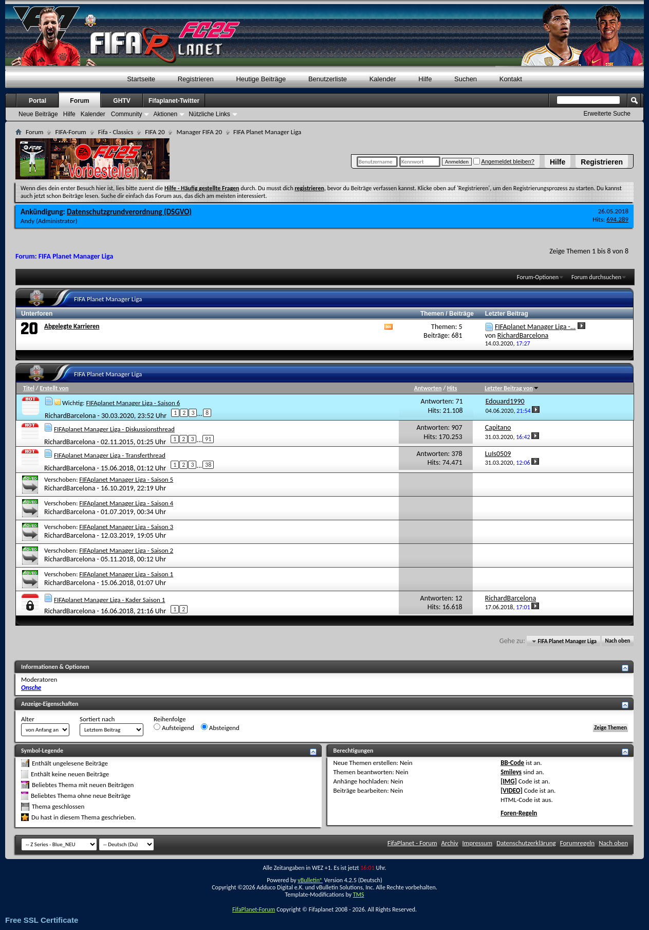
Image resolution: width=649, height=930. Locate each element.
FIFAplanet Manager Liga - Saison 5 (126, 479)
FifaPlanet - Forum (412, 843)
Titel (28, 388)
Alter (27, 719)
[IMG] (508, 781)
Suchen (465, 79)
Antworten (428, 388)
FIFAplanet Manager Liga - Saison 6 (133, 403)
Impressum (477, 843)
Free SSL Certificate (41, 920)
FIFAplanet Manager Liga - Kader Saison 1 (109, 600)
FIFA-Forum (70, 132)
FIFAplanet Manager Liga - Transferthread (109, 455)
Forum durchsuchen (596, 277)
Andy (27, 221)
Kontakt (510, 79)
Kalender (382, 79)
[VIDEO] (511, 790)
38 (208, 464)
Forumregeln (577, 843)
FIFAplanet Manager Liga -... (535, 326)
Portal (37, 100)
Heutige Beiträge (261, 79)
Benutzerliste (327, 79)
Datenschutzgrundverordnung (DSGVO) (129, 211)
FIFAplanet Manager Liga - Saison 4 (126, 503)
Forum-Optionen (538, 277)
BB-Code (512, 763)
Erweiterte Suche (607, 113)
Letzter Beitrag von (512, 388)
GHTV (121, 100)
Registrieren (602, 162)
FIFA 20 (154, 132)
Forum (79, 100)
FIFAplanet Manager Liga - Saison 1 (126, 574)
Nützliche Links (209, 114)
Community (126, 114)
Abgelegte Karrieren (71, 326)
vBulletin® (310, 880)
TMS (358, 894)
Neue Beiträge (38, 114)
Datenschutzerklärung (526, 843)
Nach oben (617, 641)
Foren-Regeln (518, 813)
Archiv (449, 843)
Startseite (141, 79)
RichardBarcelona (70, 415)
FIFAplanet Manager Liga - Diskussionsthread (114, 429)
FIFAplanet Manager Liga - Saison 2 (126, 550)
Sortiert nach (97, 719)
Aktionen (165, 114)
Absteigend (220, 727)
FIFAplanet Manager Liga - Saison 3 (126, 527)
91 (208, 439)
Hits (452, 388)
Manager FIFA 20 (198, 132)
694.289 (617, 219)
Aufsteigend (174, 727)
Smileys (511, 772)
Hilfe (557, 162)
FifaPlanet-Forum (253, 909)
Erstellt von (54, 388)
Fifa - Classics (116, 132)
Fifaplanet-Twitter (174, 100)
